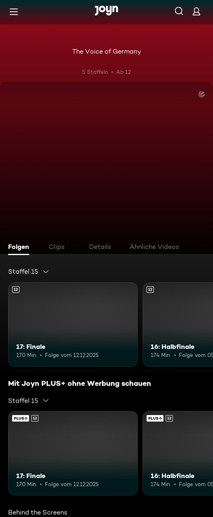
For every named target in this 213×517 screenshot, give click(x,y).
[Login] (196, 11)
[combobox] (28, 271)
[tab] (20, 247)
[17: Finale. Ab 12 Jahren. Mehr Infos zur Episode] (73, 324)
